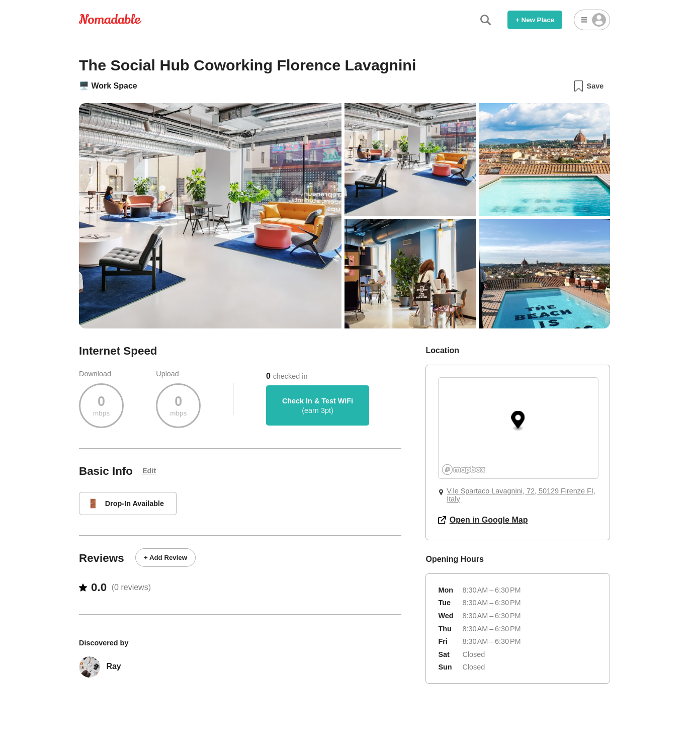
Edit (149, 471)
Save (588, 86)
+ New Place (534, 20)
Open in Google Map (483, 520)
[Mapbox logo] (464, 469)
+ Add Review (165, 557)
